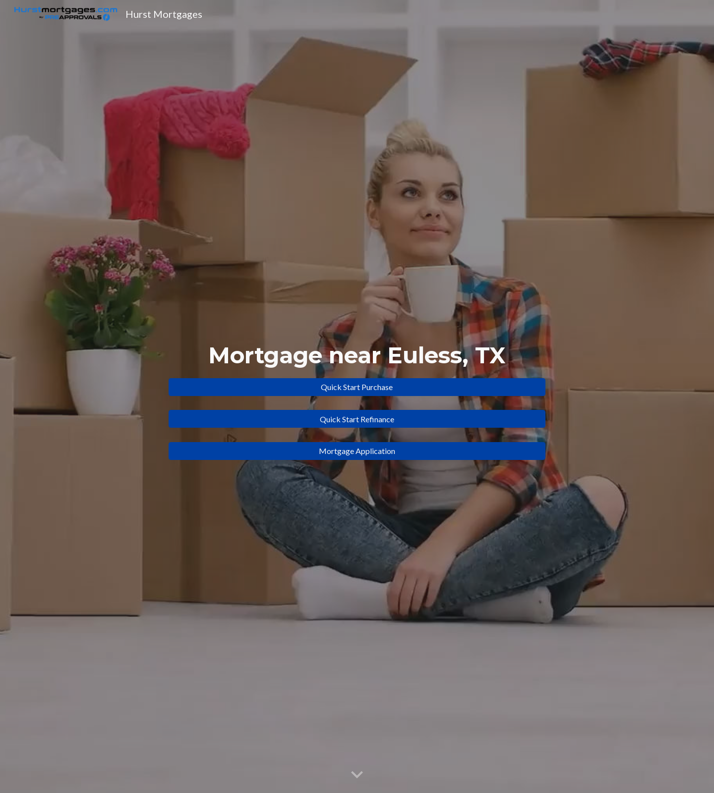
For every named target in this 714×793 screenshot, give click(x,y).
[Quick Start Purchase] (357, 386)
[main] (357, 355)
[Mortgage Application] (357, 450)
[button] (357, 775)
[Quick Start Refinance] (357, 419)
